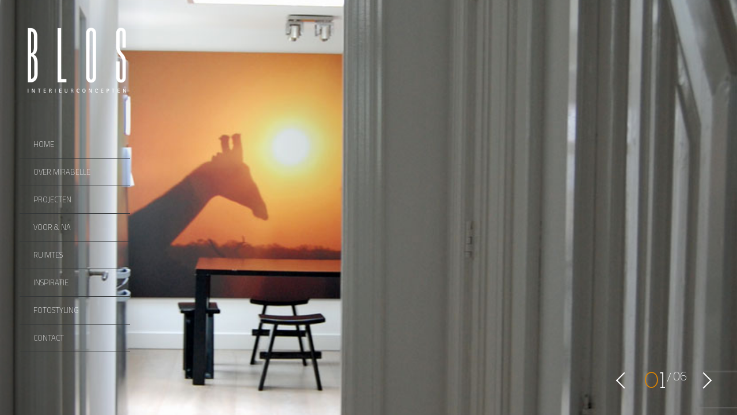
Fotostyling (56, 310)
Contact (48, 338)
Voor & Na (52, 227)
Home (43, 144)
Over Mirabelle (61, 172)
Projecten (52, 199)
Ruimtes (48, 255)
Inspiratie (51, 282)
